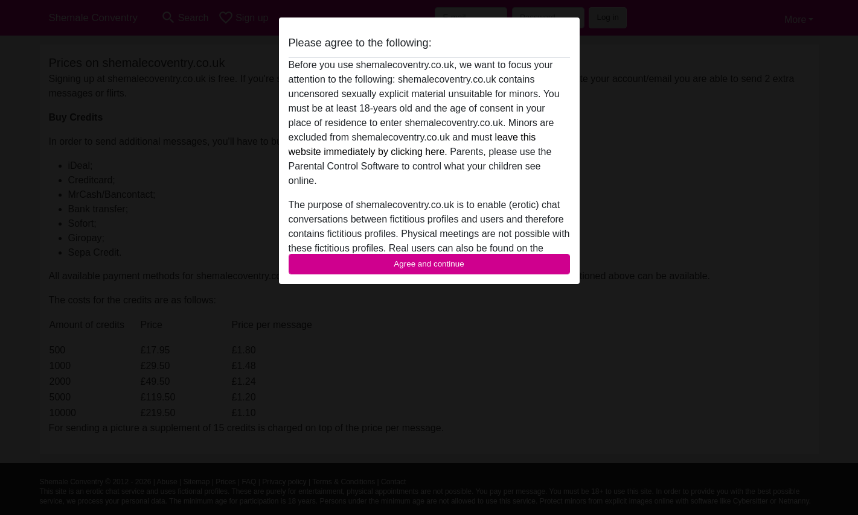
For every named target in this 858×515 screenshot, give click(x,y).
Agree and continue (429, 263)
